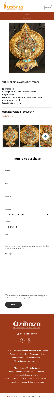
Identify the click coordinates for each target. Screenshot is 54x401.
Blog (16, 368)
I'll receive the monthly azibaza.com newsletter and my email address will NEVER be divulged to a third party (26, 296)
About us (48, 7)
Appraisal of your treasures (27, 375)
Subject (8, 221)
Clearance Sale (16, 354)
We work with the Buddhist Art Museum (27, 371)
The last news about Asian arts (27, 361)
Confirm (8, 196)
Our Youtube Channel (39, 351)
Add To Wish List (7, 116)
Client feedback (34, 357)
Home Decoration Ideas (34, 354)
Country (8, 209)
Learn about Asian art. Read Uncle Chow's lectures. (27, 378)
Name (7, 171)
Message (8, 254)
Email (7, 184)
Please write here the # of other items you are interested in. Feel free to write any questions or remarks (27, 247)
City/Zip (8, 234)
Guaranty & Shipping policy (33, 382)
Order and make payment (17, 351)
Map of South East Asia (30, 368)
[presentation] (27, 285)
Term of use (14, 382)
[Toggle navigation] (27, 16)
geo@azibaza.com (28, 334)
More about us (19, 357)
